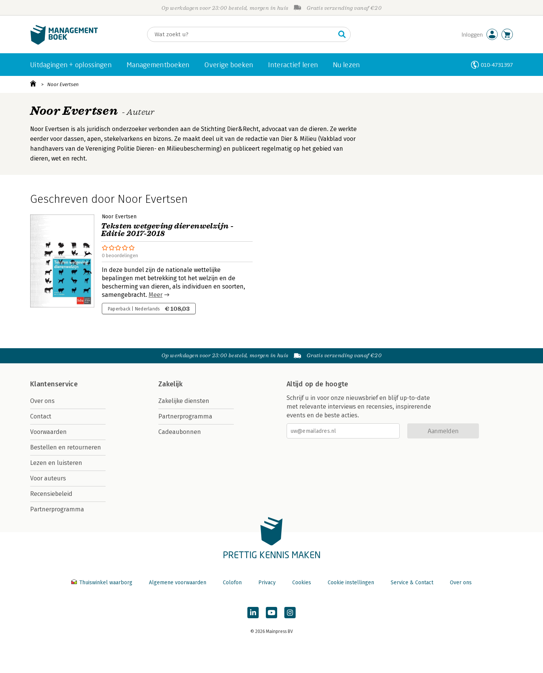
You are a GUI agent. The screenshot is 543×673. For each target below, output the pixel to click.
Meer (156, 294)
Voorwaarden (48, 431)
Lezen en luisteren (56, 462)
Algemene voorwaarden (177, 582)
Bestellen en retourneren (65, 447)
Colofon (232, 582)
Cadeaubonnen (179, 431)
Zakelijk (170, 384)
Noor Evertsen (63, 84)
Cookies (301, 582)
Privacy (267, 582)
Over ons (42, 400)
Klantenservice (54, 384)
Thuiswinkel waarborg (102, 582)
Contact (40, 416)
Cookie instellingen (351, 582)
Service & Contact (412, 582)
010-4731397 (497, 65)
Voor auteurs (48, 478)
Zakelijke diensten (183, 400)
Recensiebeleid (51, 493)
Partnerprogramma (57, 509)
